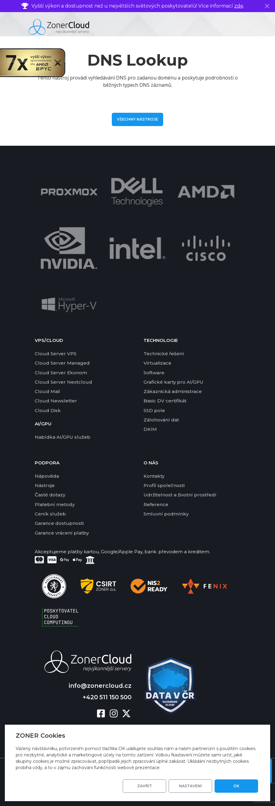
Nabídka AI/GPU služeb (62, 437)
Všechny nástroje (137, 119)
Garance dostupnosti (59, 523)
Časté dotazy (50, 495)
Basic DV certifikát (165, 401)
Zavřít (144, 786)
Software (154, 372)
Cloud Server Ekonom (61, 372)
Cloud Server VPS (55, 353)
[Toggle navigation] (264, 27)
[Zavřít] (267, 6)
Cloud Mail (47, 391)
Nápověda (47, 476)
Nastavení (190, 786)
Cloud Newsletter (56, 401)
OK (236, 786)
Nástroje (45, 485)
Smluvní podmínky (166, 514)
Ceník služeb (50, 514)
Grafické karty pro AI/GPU (173, 382)
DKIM (150, 429)
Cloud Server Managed (62, 363)
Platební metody (55, 504)
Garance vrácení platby (62, 533)
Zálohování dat (161, 420)
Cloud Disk (48, 410)
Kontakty (154, 476)
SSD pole (154, 410)
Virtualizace (157, 363)
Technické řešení (164, 353)
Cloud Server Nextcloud (63, 382)
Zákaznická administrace (173, 391)
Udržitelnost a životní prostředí (180, 495)
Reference (156, 504)
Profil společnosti (164, 485)
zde (238, 6)
